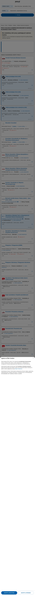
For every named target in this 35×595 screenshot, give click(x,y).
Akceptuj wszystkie (9, 592)
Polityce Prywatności (18, 368)
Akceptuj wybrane (26, 592)
